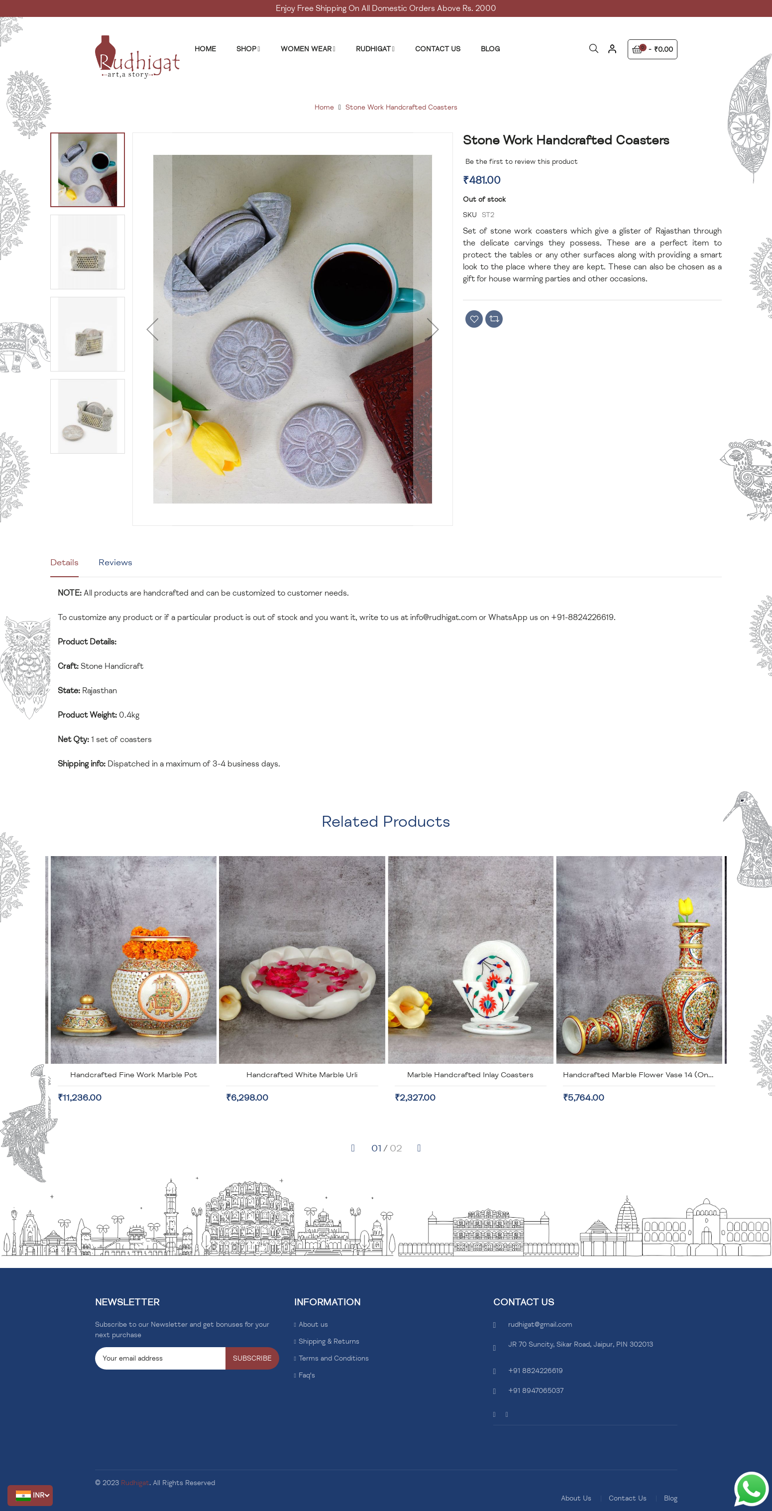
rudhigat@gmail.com (540, 1324)
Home (324, 107)
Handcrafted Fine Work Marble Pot (301, 1075)
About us (313, 1324)
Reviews (115, 562)
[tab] (64, 566)
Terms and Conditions (334, 1358)
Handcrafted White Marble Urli (470, 1075)
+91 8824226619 (535, 1371)
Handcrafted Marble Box (133, 1075)
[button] (30, 1495)
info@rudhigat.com (443, 618)
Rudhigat (135, 1483)
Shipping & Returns (329, 1341)
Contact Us (628, 1498)
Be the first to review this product (521, 161)
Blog (670, 1498)
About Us (576, 1498)
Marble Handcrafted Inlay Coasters (638, 1075)
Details (64, 562)
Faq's (307, 1375)
